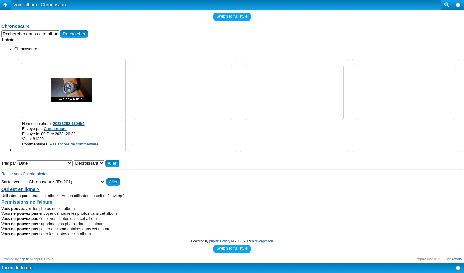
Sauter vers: (12, 182)
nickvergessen (262, 241)
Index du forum (17, 267)
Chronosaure (15, 26)
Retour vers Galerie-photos (24, 174)
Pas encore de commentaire (74, 144)
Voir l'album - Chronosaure (40, 4)
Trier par (37, 163)
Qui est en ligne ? (20, 189)
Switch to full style (231, 16)
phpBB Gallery (219, 241)
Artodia (457, 259)
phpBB (24, 259)
